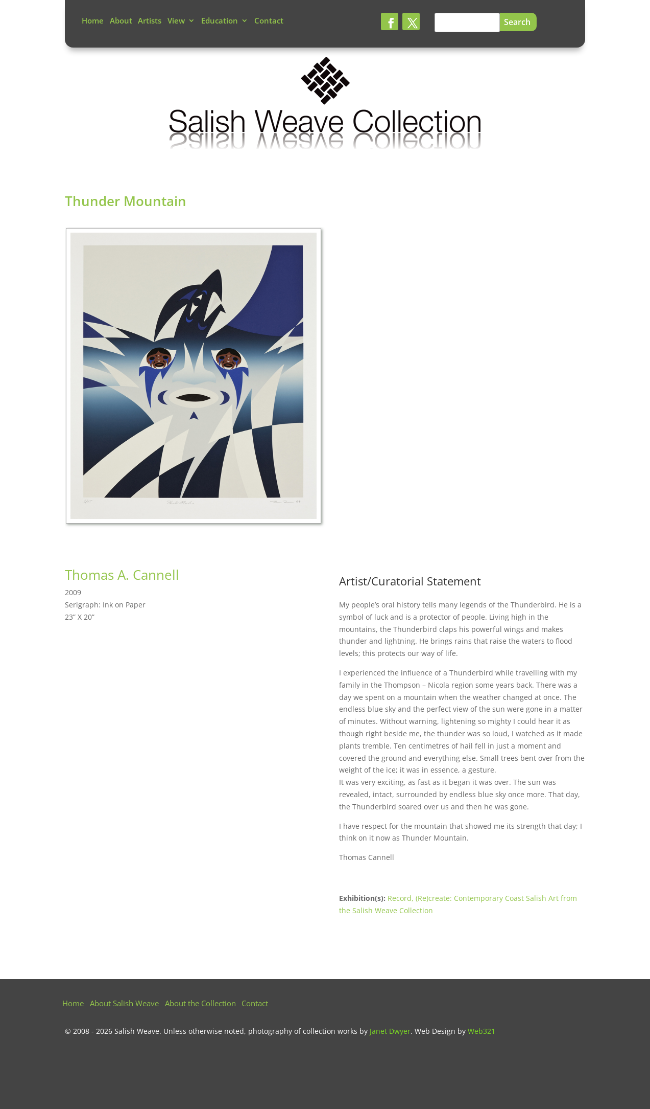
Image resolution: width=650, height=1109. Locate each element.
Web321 (481, 1031)
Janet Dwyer (390, 1031)
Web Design (435, 1031)
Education (219, 21)
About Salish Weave (124, 1004)
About (121, 21)
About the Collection (200, 1004)
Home (93, 21)
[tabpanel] (195, 378)
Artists (149, 21)
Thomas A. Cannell (122, 574)
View (176, 21)
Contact (268, 21)
